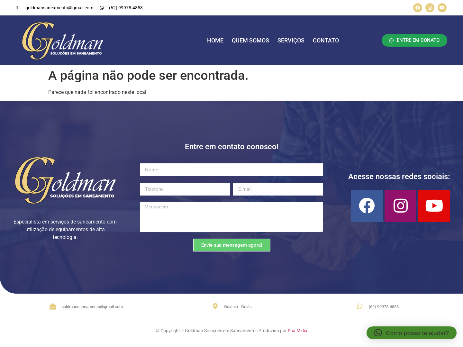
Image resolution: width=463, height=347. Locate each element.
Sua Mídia (297, 330)
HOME (215, 40)
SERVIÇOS (290, 40)
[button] (412, 332)
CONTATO (326, 40)
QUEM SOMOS (250, 40)
